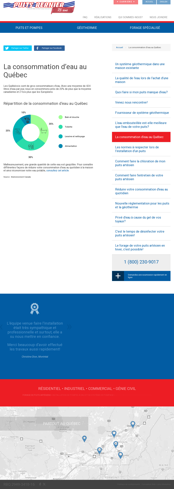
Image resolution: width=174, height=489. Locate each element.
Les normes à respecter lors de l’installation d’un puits (137, 149)
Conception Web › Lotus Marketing (156, 484)
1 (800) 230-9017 (141, 262)
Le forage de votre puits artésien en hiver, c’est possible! (140, 247)
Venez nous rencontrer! (131, 102)
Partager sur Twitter (20, 48)
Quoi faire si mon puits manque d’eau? (141, 92)
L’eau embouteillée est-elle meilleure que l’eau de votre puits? (141, 125)
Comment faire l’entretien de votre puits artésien (139, 177)
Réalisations (102, 17)
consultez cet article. (57, 170)
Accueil (119, 47)
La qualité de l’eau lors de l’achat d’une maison (141, 80)
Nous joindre (158, 17)
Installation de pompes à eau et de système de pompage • (84, 395)
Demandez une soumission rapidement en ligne (147, 276)
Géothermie (87, 28)
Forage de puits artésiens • (38, 395)
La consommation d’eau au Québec (139, 137)
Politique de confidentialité (128, 484)
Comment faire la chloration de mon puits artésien (140, 163)
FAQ (85, 17)
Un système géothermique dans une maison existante (140, 66)
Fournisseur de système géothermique (142, 113)
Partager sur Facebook (52, 48)
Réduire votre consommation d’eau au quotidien (141, 191)
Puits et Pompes (29, 28)
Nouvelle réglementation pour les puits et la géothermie (142, 205)
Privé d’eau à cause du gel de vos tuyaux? (138, 219)
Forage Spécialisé (145, 28)
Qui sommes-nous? (130, 17)
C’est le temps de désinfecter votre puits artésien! (139, 233)
